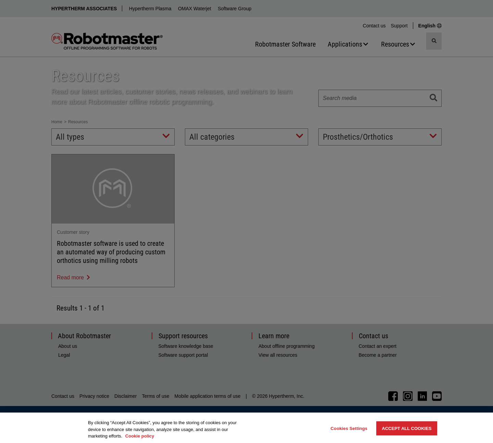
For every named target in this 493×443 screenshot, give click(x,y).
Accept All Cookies (406, 428)
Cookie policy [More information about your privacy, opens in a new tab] (139, 436)
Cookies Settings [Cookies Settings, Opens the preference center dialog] (349, 428)
